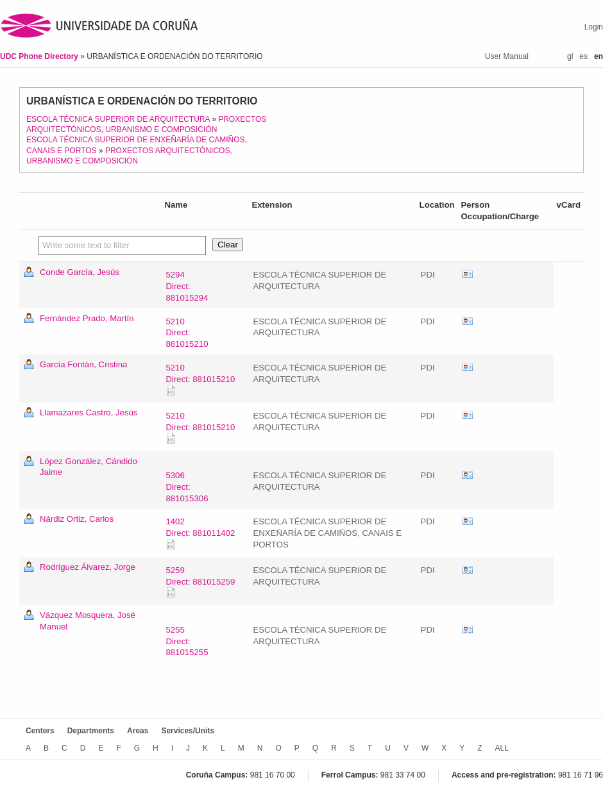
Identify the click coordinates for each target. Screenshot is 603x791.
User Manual (507, 56)
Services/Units (187, 730)
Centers (40, 730)
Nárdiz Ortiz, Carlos (77, 519)
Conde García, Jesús (79, 272)
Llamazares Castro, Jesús (88, 412)
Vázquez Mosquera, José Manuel (87, 620)
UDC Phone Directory (40, 56)
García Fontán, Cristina (83, 364)
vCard (468, 275)
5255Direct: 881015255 (187, 641)
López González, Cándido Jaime (88, 467)
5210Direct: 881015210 (187, 333)
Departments (90, 730)
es (583, 56)
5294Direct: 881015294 (187, 286)
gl (570, 56)
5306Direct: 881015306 (187, 486)
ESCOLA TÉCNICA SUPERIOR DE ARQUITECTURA (118, 119)
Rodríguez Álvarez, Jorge (87, 567)
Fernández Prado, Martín (87, 318)
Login (593, 26)
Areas (137, 730)
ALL (502, 748)
